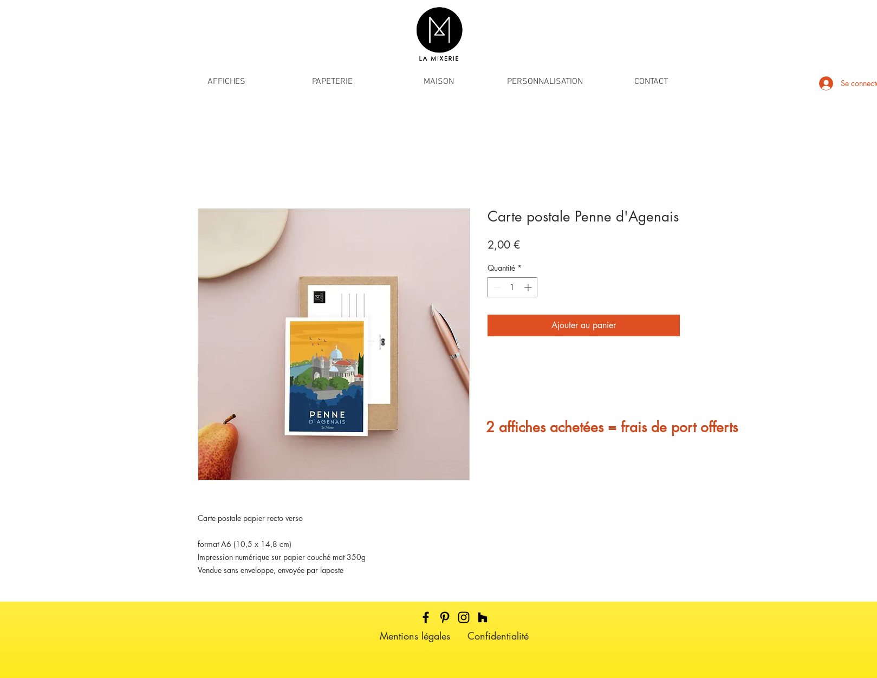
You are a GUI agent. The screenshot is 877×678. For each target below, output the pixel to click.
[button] (226, 82)
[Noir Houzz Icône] (482, 617)
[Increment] (529, 287)
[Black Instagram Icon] (463, 617)
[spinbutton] (512, 287)
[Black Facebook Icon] (425, 617)
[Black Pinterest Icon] (444, 617)
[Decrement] (496, 287)
